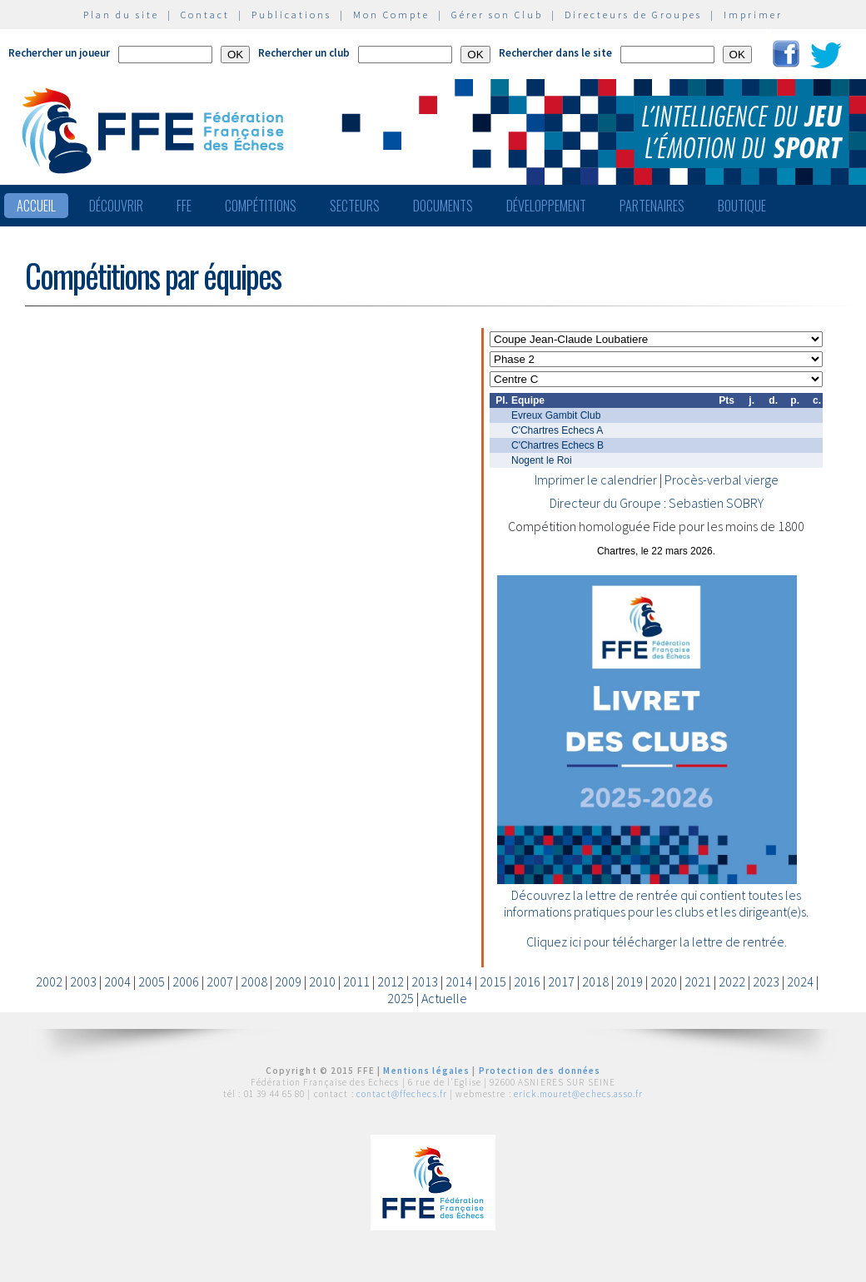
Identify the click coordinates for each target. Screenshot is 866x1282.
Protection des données (540, 1070)
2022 (732, 981)
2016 (527, 981)
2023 (766, 981)
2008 (254, 981)
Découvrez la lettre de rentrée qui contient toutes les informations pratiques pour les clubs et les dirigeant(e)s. (656, 903)
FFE (184, 206)
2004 (117, 981)
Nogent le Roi (541, 460)
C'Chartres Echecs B (557, 445)
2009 (288, 981)
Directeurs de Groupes (633, 14)
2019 (629, 981)
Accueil (36, 206)
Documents (443, 206)
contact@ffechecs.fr (401, 1094)
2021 (697, 981)
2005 (151, 981)
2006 (185, 981)
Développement (546, 206)
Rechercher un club (304, 53)
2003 (83, 981)
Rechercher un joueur (59, 53)
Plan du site (121, 14)
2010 (322, 981)
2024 (800, 981)
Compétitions (260, 206)
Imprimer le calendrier (596, 479)
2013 (424, 981)
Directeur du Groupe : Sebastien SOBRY (657, 502)
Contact (205, 14)
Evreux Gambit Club (555, 415)
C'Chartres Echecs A (557, 430)
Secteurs (355, 206)
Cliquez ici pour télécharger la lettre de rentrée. (656, 941)
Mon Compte (391, 14)
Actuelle (444, 998)
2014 (458, 981)
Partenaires (652, 206)
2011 (356, 981)
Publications (291, 14)
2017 (561, 981)
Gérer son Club (497, 14)
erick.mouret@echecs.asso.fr (578, 1094)
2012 (390, 981)
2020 (663, 981)
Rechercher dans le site (555, 53)
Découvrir (116, 206)
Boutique (742, 206)
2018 (595, 981)
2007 (220, 981)
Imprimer (753, 14)
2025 (400, 998)
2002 (49, 981)
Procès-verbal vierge (721, 479)
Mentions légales (426, 1070)
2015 (493, 981)
